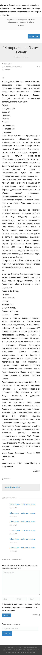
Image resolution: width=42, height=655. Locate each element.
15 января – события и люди (22, 548)
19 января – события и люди (22, 513)
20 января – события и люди (22, 504)
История (25, 57)
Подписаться (7, 633)
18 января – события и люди (22, 522)
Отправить (6, 615)
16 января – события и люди (22, 539)
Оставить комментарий (13, 67)
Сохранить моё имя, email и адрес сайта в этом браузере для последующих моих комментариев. (21, 607)
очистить (35, 615)
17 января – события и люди (22, 530)
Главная (17, 57)
